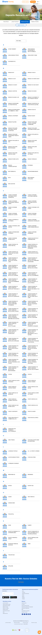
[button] (36, 4)
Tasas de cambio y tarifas (6, 604)
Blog (22, 609)
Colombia (23, 592)
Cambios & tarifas (35, 21)
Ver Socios (21, 582)
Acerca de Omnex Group (25, 605)
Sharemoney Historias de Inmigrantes (27, 606)
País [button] (4, 593)
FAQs (3, 612)
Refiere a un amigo (6, 608)
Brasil (23, 591)
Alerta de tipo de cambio (6, 605)
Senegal (23, 598)
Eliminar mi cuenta (24, 612)
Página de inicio (5, 613)
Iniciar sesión (25, 1)
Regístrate (33, 1)
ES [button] (37, 1)
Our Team (23, 604)
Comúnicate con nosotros (25, 610)
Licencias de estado (8, 622)
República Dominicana (25, 593)
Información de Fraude (6, 610)
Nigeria (23, 596)
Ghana (23, 594)
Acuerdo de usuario (25, 622)
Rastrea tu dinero (5, 609)
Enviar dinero (6, 21)
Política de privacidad (17, 622)
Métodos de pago (24, 21)
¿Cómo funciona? (15, 21)
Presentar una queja (34, 622)
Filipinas (23, 597)
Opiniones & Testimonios (25, 608)
